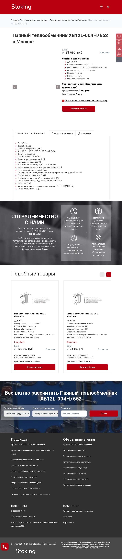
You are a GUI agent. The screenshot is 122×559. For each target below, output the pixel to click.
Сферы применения (62, 133)
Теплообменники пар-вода (74, 473)
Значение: (66, 408)
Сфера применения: (14, 408)
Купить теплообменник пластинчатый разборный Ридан (32, 452)
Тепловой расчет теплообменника (78, 511)
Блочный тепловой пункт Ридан (24, 465)
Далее (104, 413)
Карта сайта (68, 522)
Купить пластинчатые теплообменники (28, 445)
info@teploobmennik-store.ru (23, 517)
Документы (84, 133)
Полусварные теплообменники (24, 477)
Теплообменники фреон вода (75, 479)
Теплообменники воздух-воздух (77, 485)
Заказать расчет (79, 109)
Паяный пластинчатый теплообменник (27, 460)
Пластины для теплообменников (25, 488)
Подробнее (19, 342)
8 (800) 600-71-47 (18, 511)
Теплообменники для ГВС (74, 450)
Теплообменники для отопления (77, 456)
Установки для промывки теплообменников (30, 494)
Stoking (34, 544)
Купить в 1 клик (34, 367)
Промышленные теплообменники (77, 445)
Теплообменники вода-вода (75, 468)
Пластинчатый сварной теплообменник (28, 471)
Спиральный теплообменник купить (26, 483)
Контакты (67, 517)
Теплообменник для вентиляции (77, 462)
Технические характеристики (31, 133)
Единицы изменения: (43, 408)
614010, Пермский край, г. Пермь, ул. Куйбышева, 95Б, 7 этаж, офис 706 (35, 524)
